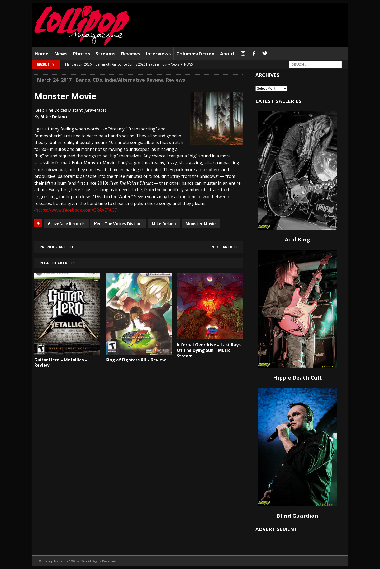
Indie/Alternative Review (133, 80)
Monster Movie (201, 223)
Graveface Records (66, 223)
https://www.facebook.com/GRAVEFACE (76, 210)
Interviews (158, 53)
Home (41, 53)
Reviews (130, 53)
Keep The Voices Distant (118, 223)
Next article (224, 246)
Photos (81, 53)
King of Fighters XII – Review (136, 360)
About (227, 53)
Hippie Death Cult (297, 377)
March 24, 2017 (54, 80)
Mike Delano (164, 223)
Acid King (297, 239)
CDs (97, 80)
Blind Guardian (297, 515)
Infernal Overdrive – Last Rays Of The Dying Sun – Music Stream (209, 350)
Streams (105, 53)
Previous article (57, 246)
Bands (82, 80)
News (60, 53)
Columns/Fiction (195, 53)
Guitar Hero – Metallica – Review (60, 362)
